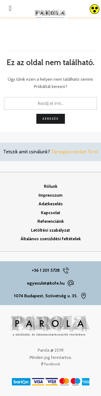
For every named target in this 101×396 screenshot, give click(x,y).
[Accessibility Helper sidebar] (94, 9)
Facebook (50, 364)
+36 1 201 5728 (46, 270)
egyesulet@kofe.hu (46, 283)
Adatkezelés (51, 203)
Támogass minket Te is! (74, 151)
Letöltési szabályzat (50, 230)
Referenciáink (50, 221)
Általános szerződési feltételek (50, 238)
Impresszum (50, 195)
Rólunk (50, 186)
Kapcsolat (50, 212)
